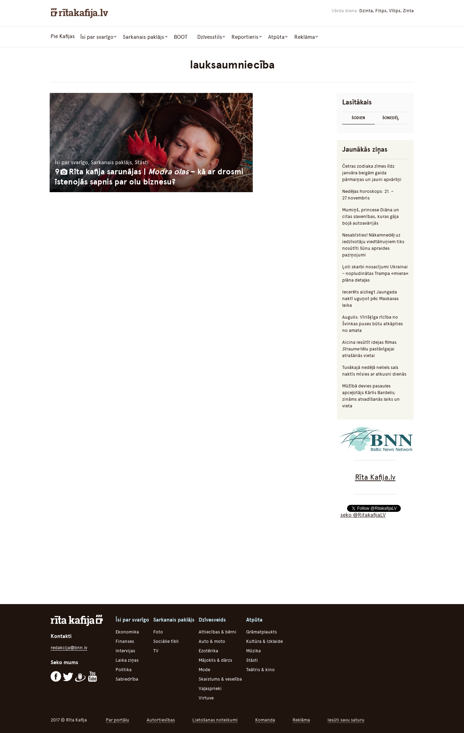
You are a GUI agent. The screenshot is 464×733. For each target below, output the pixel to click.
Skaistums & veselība (220, 678)
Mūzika (253, 650)
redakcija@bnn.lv (69, 646)
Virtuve (206, 697)
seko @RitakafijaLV (363, 514)
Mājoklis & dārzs (215, 659)
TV (156, 650)
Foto (158, 631)
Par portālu (117, 719)
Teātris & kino (260, 669)
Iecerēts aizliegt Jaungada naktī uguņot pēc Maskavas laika (370, 298)
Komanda (265, 719)
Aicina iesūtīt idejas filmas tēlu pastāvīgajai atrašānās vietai (369, 348)
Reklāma (301, 719)
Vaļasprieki (210, 687)
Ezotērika (208, 650)
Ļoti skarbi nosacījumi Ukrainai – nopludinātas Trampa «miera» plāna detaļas (375, 272)
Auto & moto (212, 640)
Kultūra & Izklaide (264, 640)
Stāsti (252, 659)
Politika (124, 669)
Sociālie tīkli (166, 640)
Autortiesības (161, 719)
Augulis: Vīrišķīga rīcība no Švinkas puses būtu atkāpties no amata (372, 323)
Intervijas (125, 650)
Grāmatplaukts (261, 631)
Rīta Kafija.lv (375, 476)
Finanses (125, 640)
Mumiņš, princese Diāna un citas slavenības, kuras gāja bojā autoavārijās (370, 215)
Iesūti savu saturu (345, 719)
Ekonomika (127, 631)
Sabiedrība (127, 678)
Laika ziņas (127, 659)
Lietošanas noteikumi (215, 719)
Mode (204, 669)
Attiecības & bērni (217, 631)
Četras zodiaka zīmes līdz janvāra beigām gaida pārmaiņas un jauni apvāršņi (372, 172)
